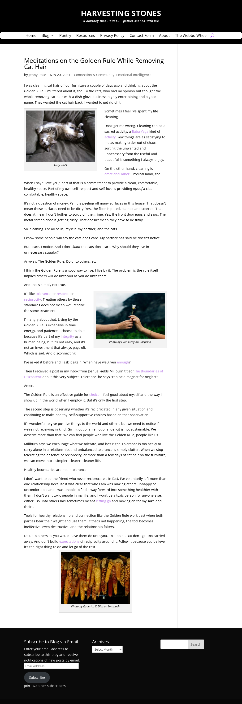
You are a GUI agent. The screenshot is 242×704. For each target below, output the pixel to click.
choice (94, 394)
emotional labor (117, 174)
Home (31, 36)
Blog (45, 36)
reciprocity (32, 299)
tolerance (43, 293)
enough (123, 362)
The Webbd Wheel (191, 36)
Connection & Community (94, 75)
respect (63, 293)
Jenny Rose (37, 75)
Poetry (65, 36)
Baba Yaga (140, 131)
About (164, 36)
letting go (103, 501)
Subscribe (37, 677)
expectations (69, 541)
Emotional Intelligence (133, 75)
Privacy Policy (112, 36)
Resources (85, 36)
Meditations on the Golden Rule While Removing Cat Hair (94, 63)
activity (110, 137)
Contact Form (142, 36)
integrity (67, 336)
